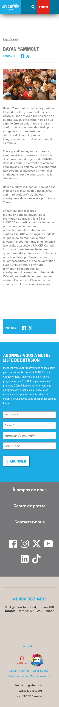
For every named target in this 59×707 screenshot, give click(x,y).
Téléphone (12, 446)
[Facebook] (22, 56)
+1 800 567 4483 (29, 599)
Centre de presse (29, 505)
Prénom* (11, 415)
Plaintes (24, 670)
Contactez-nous (29, 521)
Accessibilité (40, 670)
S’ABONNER (16, 461)
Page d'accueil (10, 39)
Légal (13, 670)
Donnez (43, 7)
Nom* (9, 425)
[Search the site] (33, 7)
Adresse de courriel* (20, 435)
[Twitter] (28, 56)
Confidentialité (18, 676)
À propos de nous (29, 489)
